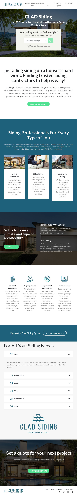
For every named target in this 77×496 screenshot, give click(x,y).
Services (51, 4)
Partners (52, 489)
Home (27, 3)
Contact (59, 489)
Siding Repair (38, 174)
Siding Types (61, 4)
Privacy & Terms (68, 489)
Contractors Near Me (37, 4)
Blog (47, 489)
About (70, 3)
